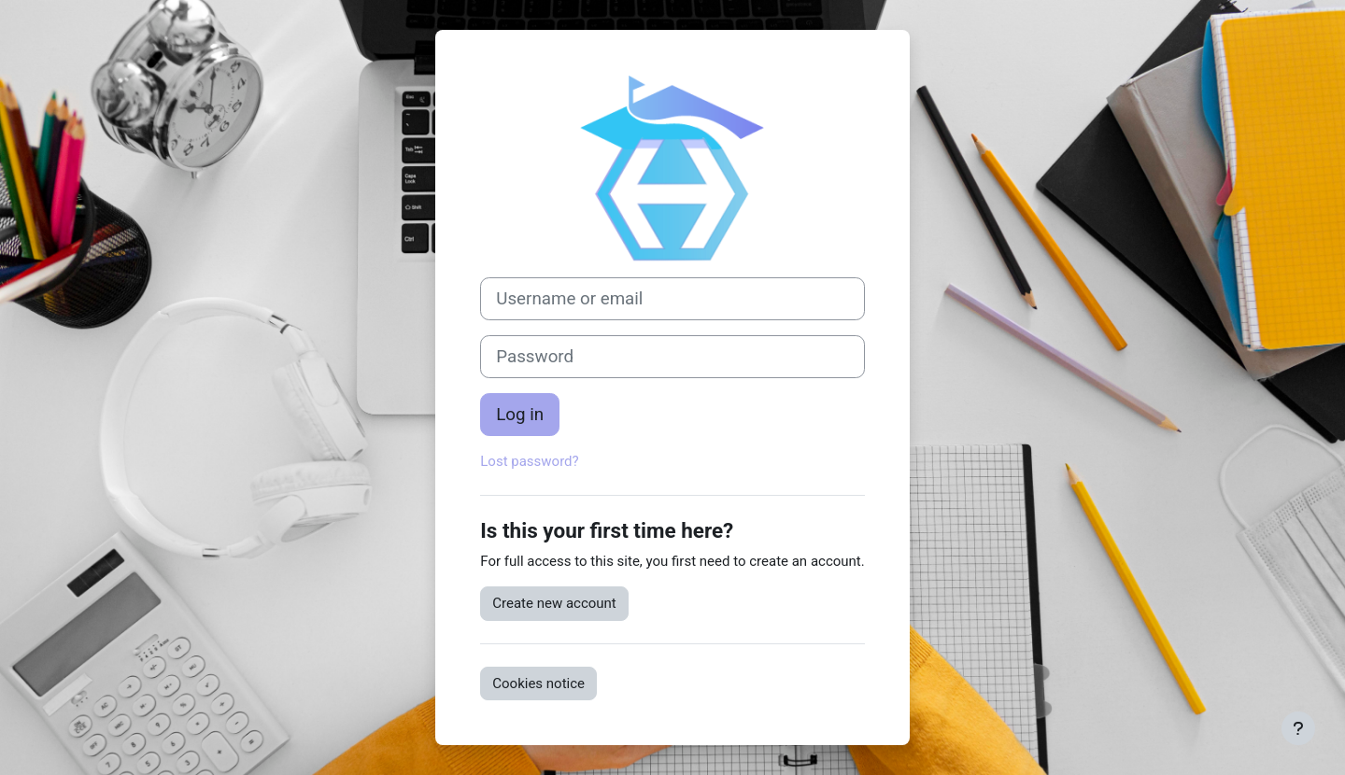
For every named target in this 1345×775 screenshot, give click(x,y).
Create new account (554, 603)
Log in (520, 414)
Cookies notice (538, 683)
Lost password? (529, 461)
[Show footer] (1298, 728)
